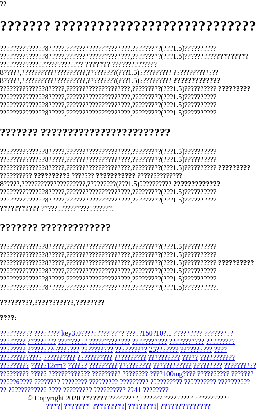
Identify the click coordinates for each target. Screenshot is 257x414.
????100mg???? (173, 373)
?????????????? (185, 406)
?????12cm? (48, 365)
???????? (47, 333)
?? (3, 390)
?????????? (16, 333)
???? (117, 333)
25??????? (164, 349)
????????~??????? (53, 349)
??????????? (149, 341)
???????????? (172, 365)
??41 (134, 390)
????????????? (109, 341)
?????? (77, 365)
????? (190, 357)
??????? (242, 373)
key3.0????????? (85, 333)
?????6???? (16, 382)
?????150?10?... (149, 333)
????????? (188, 333)
